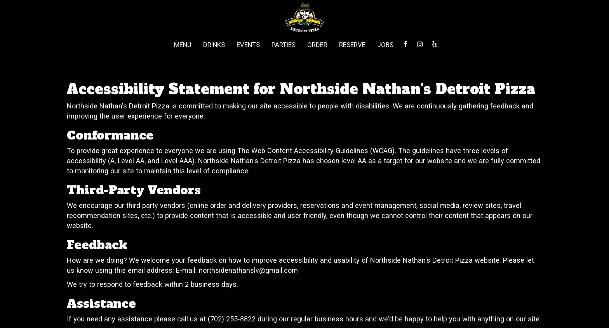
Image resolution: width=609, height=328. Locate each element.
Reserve (352, 45)
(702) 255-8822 (232, 319)
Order (317, 45)
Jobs (385, 45)
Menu (182, 45)
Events (248, 45)
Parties (283, 45)
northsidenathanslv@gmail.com (248, 270)
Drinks (214, 45)
